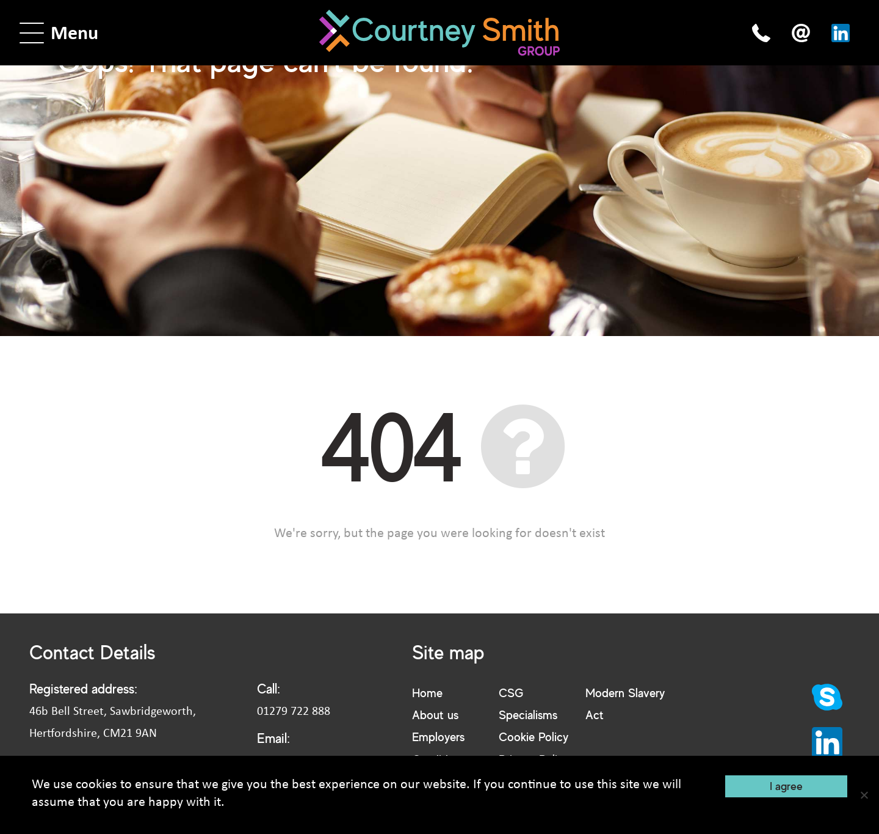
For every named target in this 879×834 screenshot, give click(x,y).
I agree (786, 785)
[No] (864, 795)
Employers (438, 736)
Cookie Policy (533, 736)
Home (427, 692)
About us (435, 714)
